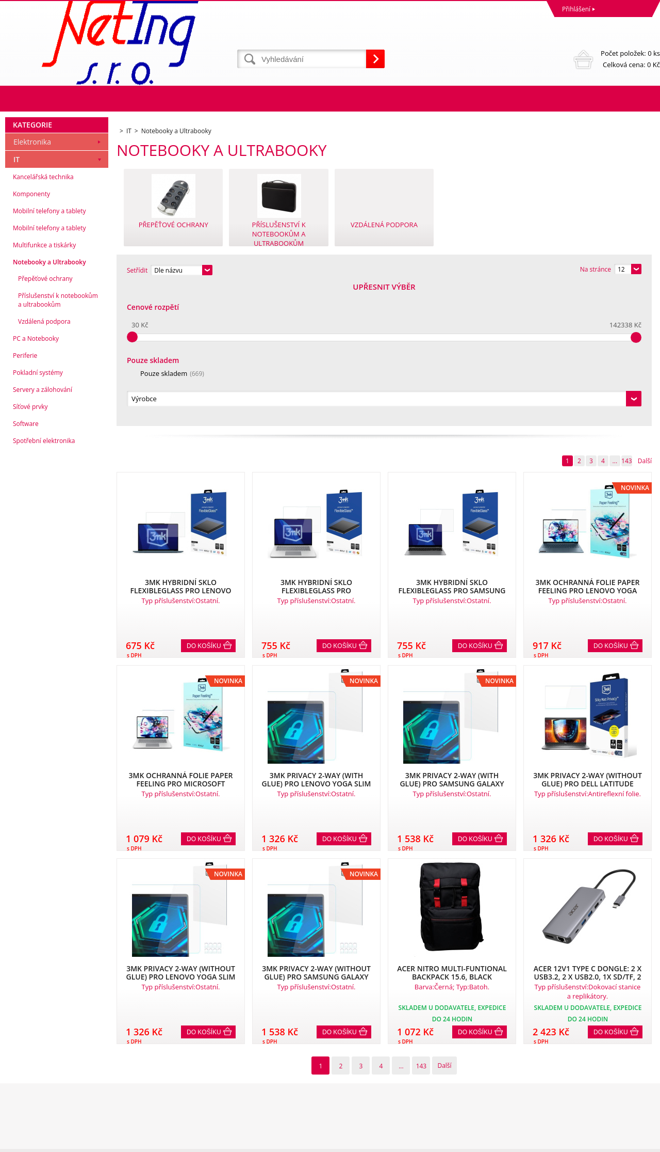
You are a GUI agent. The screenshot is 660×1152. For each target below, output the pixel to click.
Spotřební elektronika (44, 581)
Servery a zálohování (42, 530)
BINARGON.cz (640, 1141)
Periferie (25, 496)
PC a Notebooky (36, 479)
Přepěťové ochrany (45, 419)
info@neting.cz (354, 1101)
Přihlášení (576, 9)
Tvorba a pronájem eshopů (580, 1141)
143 (626, 320)
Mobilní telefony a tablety (49, 351)
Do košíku (204, 505)
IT (16, 300)
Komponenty (31, 334)
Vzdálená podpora (44, 461)
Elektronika (32, 282)
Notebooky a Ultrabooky (49, 402)
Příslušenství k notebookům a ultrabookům (58, 440)
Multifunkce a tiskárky (44, 385)
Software (26, 564)
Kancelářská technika (43, 317)
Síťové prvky (30, 547)
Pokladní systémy (38, 513)
